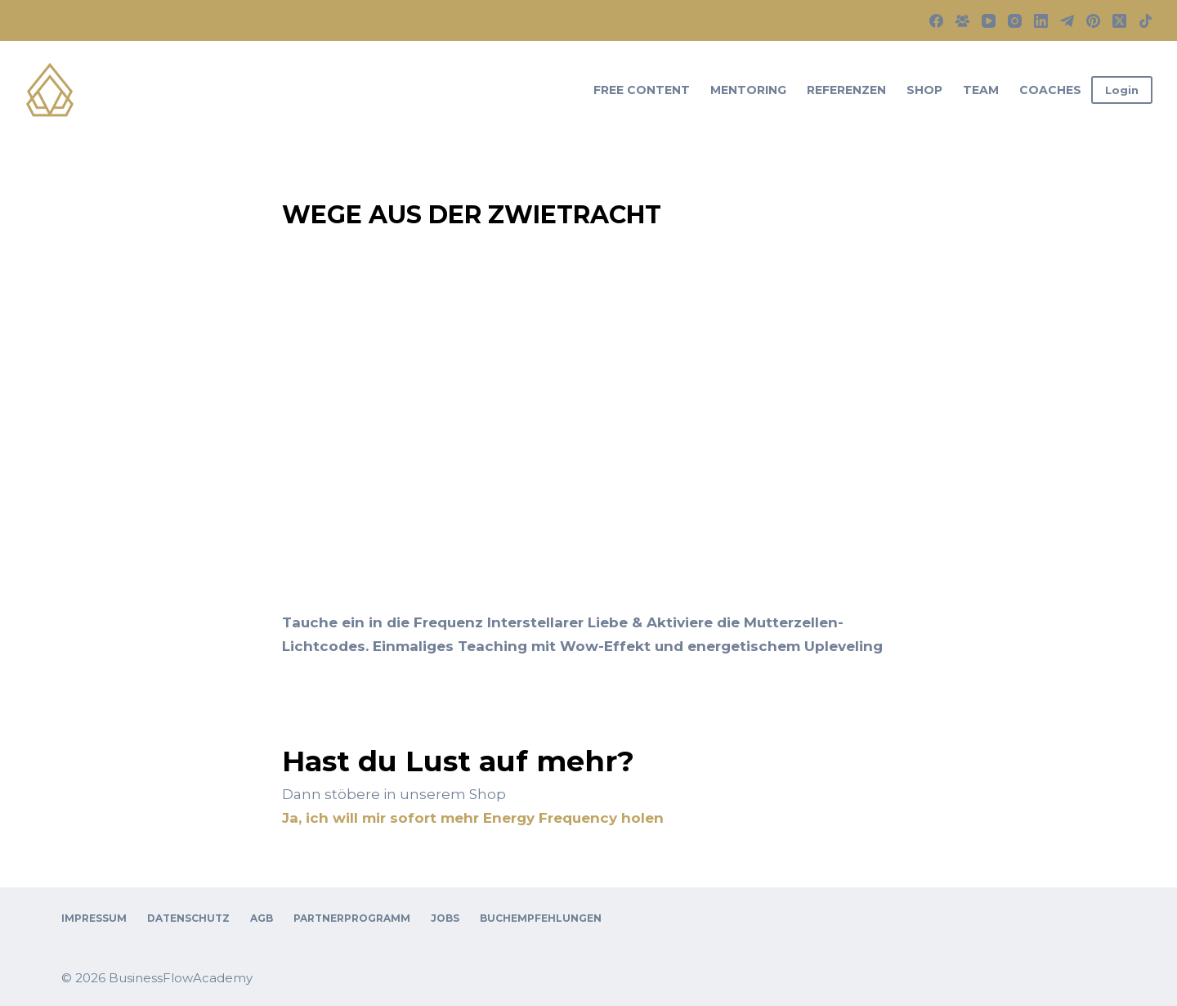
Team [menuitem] (981, 90)
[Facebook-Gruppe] (962, 21)
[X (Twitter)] (1119, 21)
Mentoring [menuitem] (748, 90)
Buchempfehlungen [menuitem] (541, 918)
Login (1122, 90)
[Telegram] (1067, 21)
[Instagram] (1015, 21)
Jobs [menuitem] (445, 918)
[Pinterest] (1093, 21)
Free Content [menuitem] (641, 90)
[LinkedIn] (1041, 21)
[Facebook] (936, 21)
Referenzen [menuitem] (846, 90)
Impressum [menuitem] (94, 918)
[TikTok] (1145, 21)
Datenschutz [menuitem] (188, 918)
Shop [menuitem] (924, 90)
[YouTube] (989, 21)
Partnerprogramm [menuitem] (351, 918)
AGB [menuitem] (261, 918)
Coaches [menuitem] (1050, 90)
